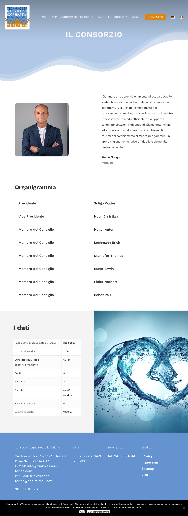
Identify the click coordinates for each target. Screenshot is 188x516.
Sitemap (147, 469)
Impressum (149, 462)
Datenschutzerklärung (98, 512)
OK (82, 512)
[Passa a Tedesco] (173, 17)
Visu (144, 475)
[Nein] (184, 508)
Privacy (146, 456)
